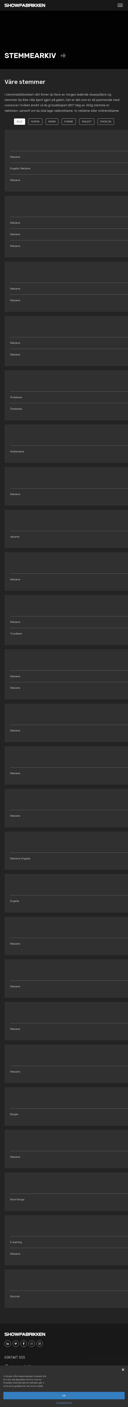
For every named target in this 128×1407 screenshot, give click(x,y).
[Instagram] (40, 1343)
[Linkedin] (8, 1343)
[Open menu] (120, 5)
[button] (123, 1369)
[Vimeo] (16, 1343)
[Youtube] (32, 1343)
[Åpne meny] (120, 5)
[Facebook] (24, 1343)
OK (64, 1395)
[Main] (24, 5)
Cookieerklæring (64, 1402)
